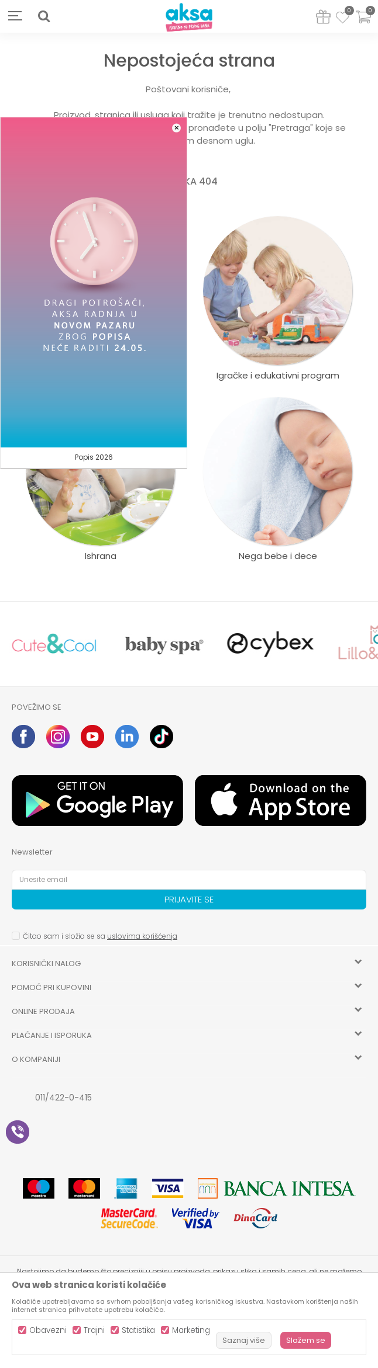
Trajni (94, 1330)
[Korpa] (363, 24)
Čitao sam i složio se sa (100, 936)
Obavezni (48, 1330)
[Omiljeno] (342, 19)
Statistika (138, 1330)
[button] (44, 16)
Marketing (191, 1330)
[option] (54, 644)
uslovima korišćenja (142, 936)
